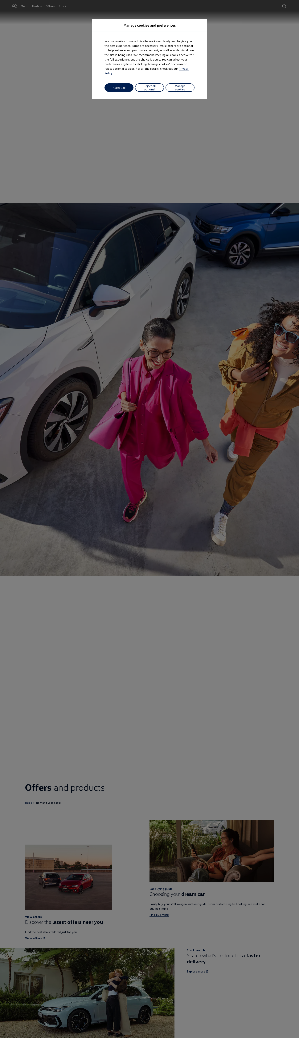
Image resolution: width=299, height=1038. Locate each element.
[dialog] (149, 519)
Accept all (119, 87)
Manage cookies (180, 87)
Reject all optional (150, 87)
